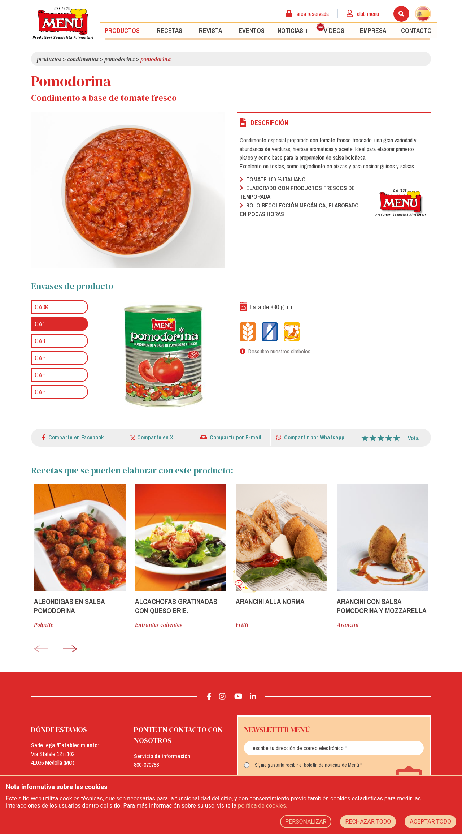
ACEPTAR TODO (430, 821)
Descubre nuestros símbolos (279, 351)
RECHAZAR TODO (368, 821)
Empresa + (375, 30)
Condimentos (83, 59)
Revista (210, 30)
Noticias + (293, 30)
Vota (413, 438)
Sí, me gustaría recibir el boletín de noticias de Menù (307, 765)
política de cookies (262, 805)
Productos (49, 59)
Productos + (124, 30)
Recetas (169, 30)
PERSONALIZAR (306, 821)
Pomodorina (119, 59)
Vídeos (330, 28)
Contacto (416, 30)
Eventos (252, 30)
